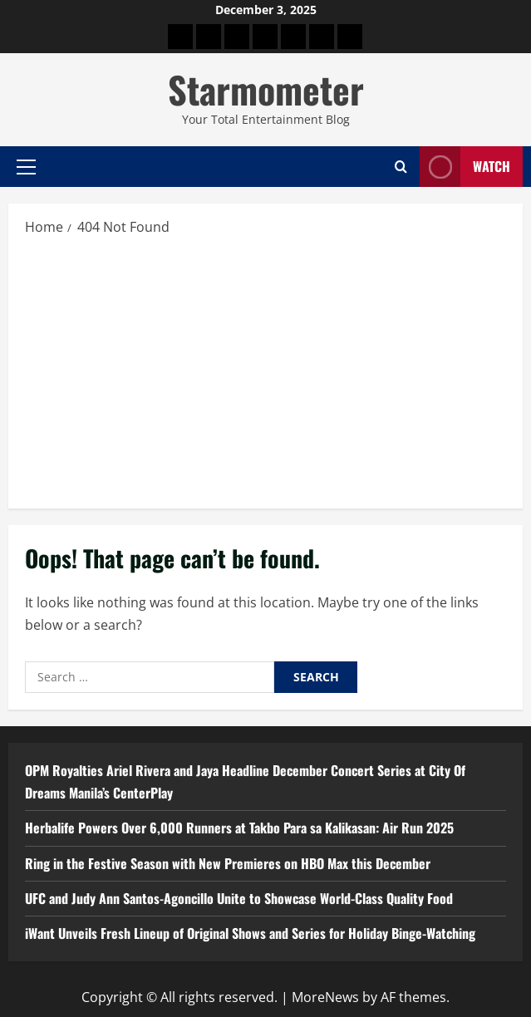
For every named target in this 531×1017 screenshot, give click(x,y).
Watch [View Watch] (465, 166)
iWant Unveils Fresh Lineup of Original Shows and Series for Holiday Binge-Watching (250, 933)
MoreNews (325, 997)
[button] (26, 167)
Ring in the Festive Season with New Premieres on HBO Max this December (227, 863)
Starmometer (266, 89)
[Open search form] (401, 167)
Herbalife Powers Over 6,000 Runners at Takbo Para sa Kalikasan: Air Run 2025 (239, 828)
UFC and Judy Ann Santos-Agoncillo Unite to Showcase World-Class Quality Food (239, 898)
